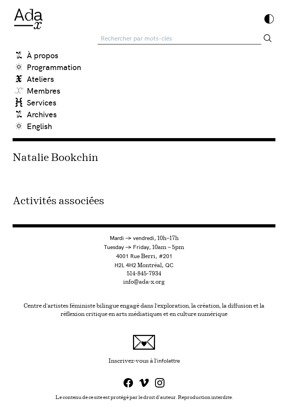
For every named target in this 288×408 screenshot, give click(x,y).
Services (41, 102)
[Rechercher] (267, 38)
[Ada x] (28, 18)
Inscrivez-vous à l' (192, 349)
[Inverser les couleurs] (269, 19)
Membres (43, 90)
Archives (42, 114)
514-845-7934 (144, 274)
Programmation (54, 66)
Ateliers (40, 78)
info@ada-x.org (144, 282)
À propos (42, 55)
